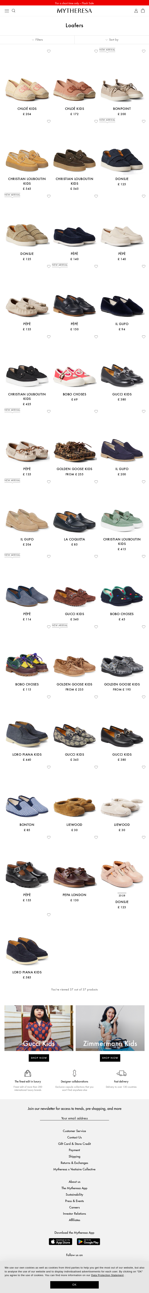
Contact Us (74, 1138)
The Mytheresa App (74, 1189)
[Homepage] (74, 11)
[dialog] (74, 1277)
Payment (74, 1151)
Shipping (74, 1157)
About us (74, 1182)
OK (74, 1284)
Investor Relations (74, 1214)
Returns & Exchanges (74, 1163)
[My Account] (136, 11)
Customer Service (74, 1131)
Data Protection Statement (107, 1275)
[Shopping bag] (142, 11)
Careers (74, 1208)
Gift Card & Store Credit (74, 1144)
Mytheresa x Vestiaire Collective (74, 1170)
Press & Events (74, 1201)
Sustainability (74, 1195)
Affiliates (74, 1221)
